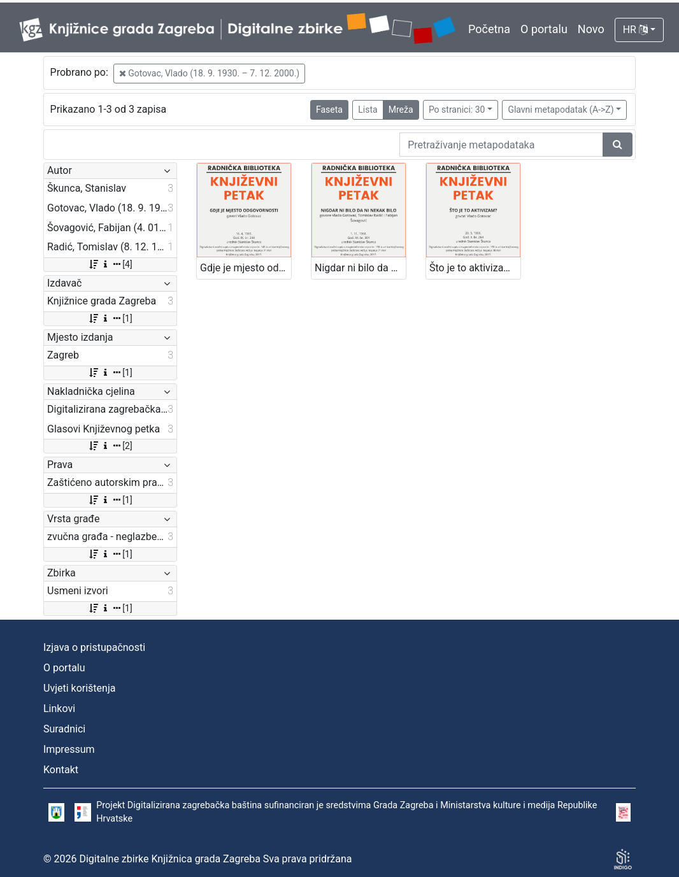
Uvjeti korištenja (79, 688)
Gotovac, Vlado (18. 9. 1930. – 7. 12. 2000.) (209, 73)
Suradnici (64, 729)
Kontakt (60, 770)
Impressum (69, 749)
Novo (591, 29)
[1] (110, 318)
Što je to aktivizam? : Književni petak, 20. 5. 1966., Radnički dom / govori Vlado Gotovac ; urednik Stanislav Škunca (474, 268)
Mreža (401, 109)
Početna (489, 29)
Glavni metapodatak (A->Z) (560, 109)
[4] (110, 264)
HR (635, 30)
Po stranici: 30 (457, 109)
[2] (110, 446)
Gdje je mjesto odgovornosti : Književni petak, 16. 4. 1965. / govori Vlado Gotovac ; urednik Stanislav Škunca (245, 268)
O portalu (544, 29)
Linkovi (59, 708)
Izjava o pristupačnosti (94, 647)
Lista (367, 109)
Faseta (329, 109)
